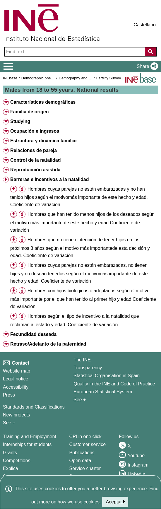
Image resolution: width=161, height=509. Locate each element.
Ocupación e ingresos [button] (34, 131)
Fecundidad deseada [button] (33, 334)
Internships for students (27, 444)
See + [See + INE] (79, 399)
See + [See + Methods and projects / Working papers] (9, 422)
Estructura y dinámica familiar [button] (43, 140)
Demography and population (82, 78)
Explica (10, 468)
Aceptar (115, 501)
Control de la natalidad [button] (35, 160)
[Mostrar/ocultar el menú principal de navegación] (8, 66)
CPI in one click (85, 436)
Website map (16, 370)
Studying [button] (20, 121)
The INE (82, 359)
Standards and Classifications (34, 406)
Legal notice (15, 378)
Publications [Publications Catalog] (82, 452)
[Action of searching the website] (151, 52)
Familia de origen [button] (29, 111)
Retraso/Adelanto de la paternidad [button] (48, 343)
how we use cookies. (79, 501)
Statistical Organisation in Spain (106, 375)
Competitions (16, 460)
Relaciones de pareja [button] (33, 150)
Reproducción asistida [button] (35, 169)
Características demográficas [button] (43, 102)
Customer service (87, 444)
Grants (10, 452)
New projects (16, 414)
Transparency (87, 367)
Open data (80, 460)
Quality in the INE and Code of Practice (114, 383)
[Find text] (75, 52)
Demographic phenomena (42, 78)
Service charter (85, 468)
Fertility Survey (108, 78)
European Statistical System (102, 391)
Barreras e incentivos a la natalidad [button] (49, 179)
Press (9, 394)
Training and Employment (29, 436)
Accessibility (15, 387)
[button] (146, 66)
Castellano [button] (144, 24)
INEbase (10, 78)
